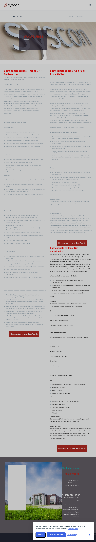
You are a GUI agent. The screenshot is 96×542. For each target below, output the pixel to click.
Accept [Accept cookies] (40, 535)
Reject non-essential (56, 535)
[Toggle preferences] (72, 534)
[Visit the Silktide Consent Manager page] (88, 534)
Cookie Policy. (73, 529)
